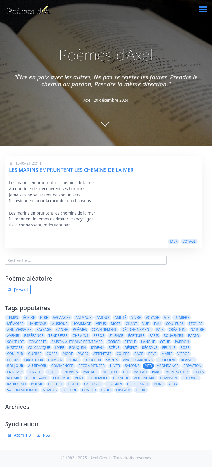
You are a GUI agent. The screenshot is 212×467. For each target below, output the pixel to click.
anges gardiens (138, 359)
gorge (114, 341)
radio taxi (16, 383)
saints (112, 359)
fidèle (73, 383)
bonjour (15, 365)
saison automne (22, 390)
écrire (29, 317)
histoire (15, 347)
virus (101, 323)
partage (90, 371)
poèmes (80, 329)
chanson (168, 378)
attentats (102, 353)
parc (156, 371)
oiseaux (123, 390)
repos (98, 335)
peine (159, 383)
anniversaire (19, 329)
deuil (141, 390)
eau (157, 323)
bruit (106, 390)
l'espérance (138, 383)
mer (173, 241)
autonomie (144, 378)
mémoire (15, 323)
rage (138, 353)
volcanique (39, 347)
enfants (70, 371)
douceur (92, 359)
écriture (136, 335)
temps (12, 317)
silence (116, 335)
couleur (15, 353)
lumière (181, 317)
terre (52, 371)
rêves (199, 371)
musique (59, 323)
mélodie (110, 371)
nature (197, 329)
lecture (55, 383)
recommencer (91, 365)
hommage (81, 323)
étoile (130, 341)
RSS (43, 435)
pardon (182, 341)
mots (115, 323)
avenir (13, 335)
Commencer (62, 365)
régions (149, 347)
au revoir (37, 365)
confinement (104, 329)
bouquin (77, 347)
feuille (168, 347)
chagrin (114, 383)
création (177, 329)
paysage (43, 329)
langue (148, 341)
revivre (188, 359)
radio (193, 335)
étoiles (195, 323)
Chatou (89, 390)
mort (68, 353)
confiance (98, 378)
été (126, 371)
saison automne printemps (77, 341)
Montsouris (177, 371)
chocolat (166, 359)
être (44, 317)
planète (35, 371)
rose (185, 347)
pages (83, 353)
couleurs (175, 323)
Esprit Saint (37, 378)
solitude (15, 341)
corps (51, 353)
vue (145, 323)
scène (114, 347)
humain (55, 359)
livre (59, 347)
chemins (80, 335)
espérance (33, 335)
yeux (173, 383)
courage (190, 378)
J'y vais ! (17, 289)
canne (62, 329)
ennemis (14, 371)
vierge (183, 353)
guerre (34, 353)
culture (69, 390)
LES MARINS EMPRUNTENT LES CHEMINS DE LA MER (71, 170)
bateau (140, 371)
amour (103, 317)
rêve (152, 353)
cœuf (165, 341)
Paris (154, 335)
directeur (33, 359)
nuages (50, 390)
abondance (167, 365)
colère (123, 353)
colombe (61, 378)
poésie (37, 383)
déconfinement (136, 329)
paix (160, 329)
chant (131, 323)
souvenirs (173, 335)
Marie (167, 353)
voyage (189, 241)
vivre (136, 317)
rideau (97, 347)
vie (166, 317)
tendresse (57, 335)
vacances (61, 317)
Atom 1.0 (19, 435)
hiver (115, 365)
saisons (132, 365)
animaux (84, 317)
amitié (120, 317)
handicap (37, 323)
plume (73, 359)
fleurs (13, 359)
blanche (121, 378)
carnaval (92, 383)
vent (79, 378)
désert (131, 347)
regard (14, 378)
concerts (38, 341)
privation (192, 365)
